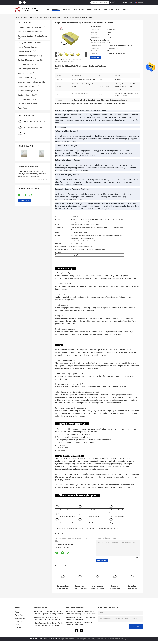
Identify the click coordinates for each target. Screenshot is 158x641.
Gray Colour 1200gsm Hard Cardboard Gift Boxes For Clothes (115, 587)
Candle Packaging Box (26, 95)
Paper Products (23, 108)
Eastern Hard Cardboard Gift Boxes (68, 528)
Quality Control (94, 9)
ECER (127, 639)
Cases (125, 9)
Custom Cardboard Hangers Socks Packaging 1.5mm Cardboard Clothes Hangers (47, 618)
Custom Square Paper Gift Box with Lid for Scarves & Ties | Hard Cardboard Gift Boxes (80, 587)
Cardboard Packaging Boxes (28, 60)
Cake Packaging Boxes (26, 69)
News (118, 9)
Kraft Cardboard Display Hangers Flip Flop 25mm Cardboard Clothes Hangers (49, 624)
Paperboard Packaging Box (28, 56)
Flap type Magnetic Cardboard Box (34, 134)
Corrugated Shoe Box (26, 99)
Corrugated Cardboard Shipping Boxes (32, 36)
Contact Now (95, 57)
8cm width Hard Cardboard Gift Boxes (108, 528)
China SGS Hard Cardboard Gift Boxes (50, 639)
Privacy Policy (34, 639)
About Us (66, 9)
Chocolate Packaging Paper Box (30, 82)
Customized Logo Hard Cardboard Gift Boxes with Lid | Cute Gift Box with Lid (62, 587)
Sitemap (18, 627)
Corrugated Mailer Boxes (27, 64)
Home (47, 9)
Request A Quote (127, 2)
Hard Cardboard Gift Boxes (38, 17)
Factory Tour (79, 9)
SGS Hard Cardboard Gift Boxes (33, 127)
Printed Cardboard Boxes (27, 47)
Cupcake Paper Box (25, 78)
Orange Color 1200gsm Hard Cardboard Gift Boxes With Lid (132, 587)
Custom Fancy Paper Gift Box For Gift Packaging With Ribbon (79, 624)
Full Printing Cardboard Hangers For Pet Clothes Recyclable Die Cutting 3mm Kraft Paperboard (49, 613)
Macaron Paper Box (25, 73)
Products (56, 9)
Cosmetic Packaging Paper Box (30, 27)
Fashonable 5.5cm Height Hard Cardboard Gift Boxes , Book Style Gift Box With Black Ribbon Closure (81, 613)
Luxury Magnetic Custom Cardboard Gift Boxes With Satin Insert (97, 587)
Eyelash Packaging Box (26, 91)
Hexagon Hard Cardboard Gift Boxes (34, 121)
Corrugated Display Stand (27, 104)
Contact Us (108, 9)
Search (112, 2)
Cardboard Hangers (25, 51)
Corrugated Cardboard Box (28, 43)
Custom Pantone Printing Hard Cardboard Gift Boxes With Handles (81, 618)
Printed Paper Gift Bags (26, 86)
